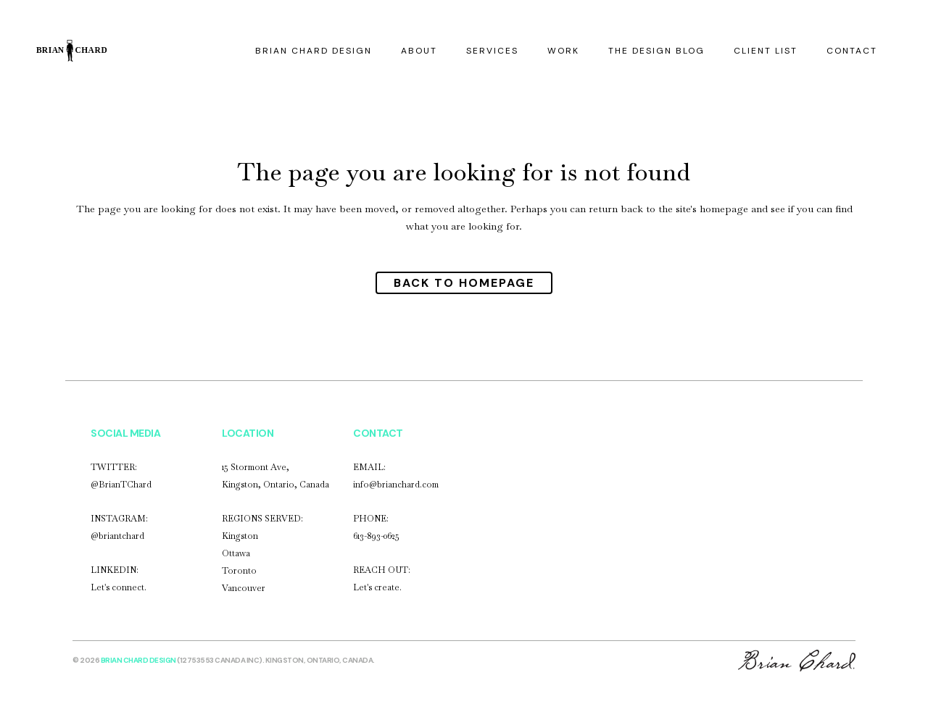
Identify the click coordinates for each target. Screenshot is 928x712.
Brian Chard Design (138, 660)
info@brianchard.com (396, 484)
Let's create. (377, 587)
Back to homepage (464, 282)
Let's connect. (118, 587)
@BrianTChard (121, 484)
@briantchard (117, 536)
